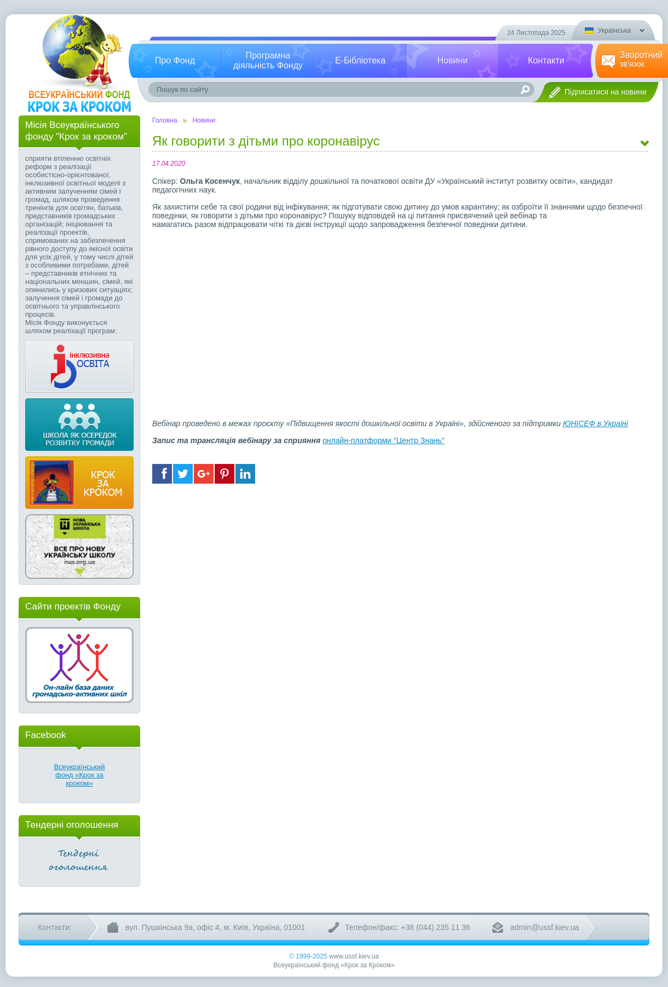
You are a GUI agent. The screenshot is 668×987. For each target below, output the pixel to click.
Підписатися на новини (606, 92)
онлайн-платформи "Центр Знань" (384, 440)
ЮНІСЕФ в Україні (595, 423)
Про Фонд (175, 60)
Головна (164, 120)
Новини (452, 60)
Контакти (546, 60)
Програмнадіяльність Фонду (268, 60)
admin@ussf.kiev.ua (544, 927)
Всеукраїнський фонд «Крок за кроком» (79, 775)
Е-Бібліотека (360, 60)
